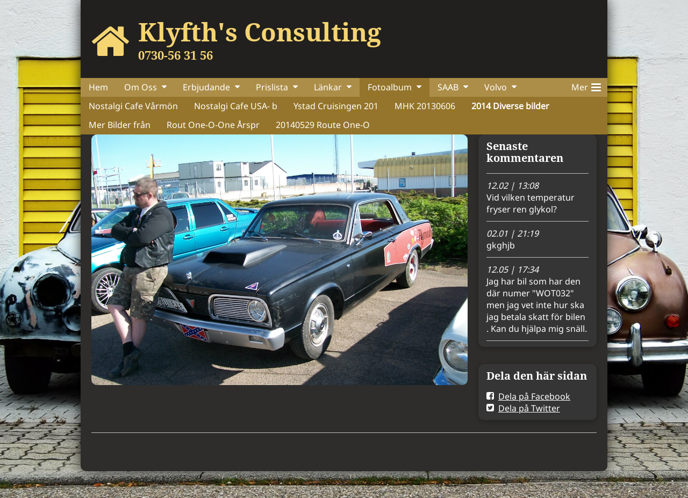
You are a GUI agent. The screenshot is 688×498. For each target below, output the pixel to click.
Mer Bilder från (119, 125)
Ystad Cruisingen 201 (335, 106)
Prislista (272, 87)
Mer (586, 85)
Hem (98, 87)
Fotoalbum (390, 87)
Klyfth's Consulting (259, 32)
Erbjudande (206, 87)
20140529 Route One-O (323, 125)
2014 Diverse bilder (510, 106)
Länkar (328, 87)
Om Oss (140, 87)
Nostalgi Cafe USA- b (235, 106)
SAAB (448, 87)
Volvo (495, 87)
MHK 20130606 (425, 106)
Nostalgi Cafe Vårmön (133, 106)
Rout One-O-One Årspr (213, 125)
